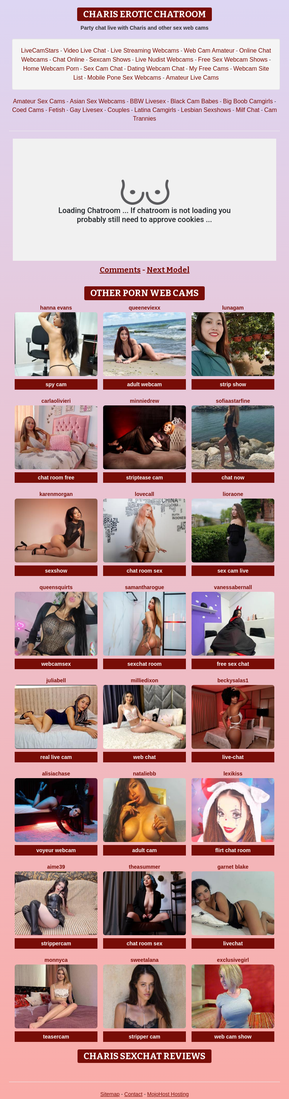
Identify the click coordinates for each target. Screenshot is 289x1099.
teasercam (56, 1037)
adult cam (144, 850)
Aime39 (56, 867)
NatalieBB (144, 774)
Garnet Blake (233, 867)
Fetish (57, 110)
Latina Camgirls (155, 110)
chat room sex (145, 571)
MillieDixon (144, 680)
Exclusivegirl (233, 960)
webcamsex (56, 664)
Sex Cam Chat (103, 68)
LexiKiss (233, 774)
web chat (144, 757)
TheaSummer (144, 867)
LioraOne (233, 494)
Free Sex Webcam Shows (233, 59)
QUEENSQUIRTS (56, 587)
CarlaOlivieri (56, 401)
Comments (120, 269)
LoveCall (144, 494)
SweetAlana (145, 960)
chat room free (56, 478)
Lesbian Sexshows (206, 110)
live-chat (233, 757)
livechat (233, 943)
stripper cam (144, 1037)
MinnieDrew (144, 401)
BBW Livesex (148, 101)
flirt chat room (233, 850)
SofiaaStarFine (233, 401)
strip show (233, 384)
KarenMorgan (56, 494)
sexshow (56, 571)
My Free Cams (209, 68)
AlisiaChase (56, 774)
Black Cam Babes (194, 101)
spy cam (56, 384)
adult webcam (144, 384)
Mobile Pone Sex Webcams (124, 77)
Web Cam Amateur (209, 50)
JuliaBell (56, 680)
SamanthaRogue (144, 587)
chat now (233, 478)
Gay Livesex (86, 110)
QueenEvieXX (144, 308)
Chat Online (69, 59)
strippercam (56, 943)
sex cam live (233, 571)
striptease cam (144, 478)
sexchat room (144, 664)
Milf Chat (247, 110)
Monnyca (55, 960)
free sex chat (233, 664)
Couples (119, 110)
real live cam (56, 757)
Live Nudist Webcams (164, 59)
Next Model (168, 269)
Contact (133, 1094)
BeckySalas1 (233, 680)
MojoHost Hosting (168, 1094)
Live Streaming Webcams (145, 50)
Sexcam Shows (110, 59)
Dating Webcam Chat (155, 68)
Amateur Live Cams (192, 77)
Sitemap (109, 1094)
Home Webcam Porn (51, 68)
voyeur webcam (56, 850)
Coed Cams (28, 110)
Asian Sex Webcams (97, 101)
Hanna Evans (56, 308)
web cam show (233, 1037)
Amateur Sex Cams (39, 101)
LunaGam (233, 308)
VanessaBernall (233, 587)
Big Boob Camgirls (248, 101)
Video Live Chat (85, 50)
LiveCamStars (40, 50)
